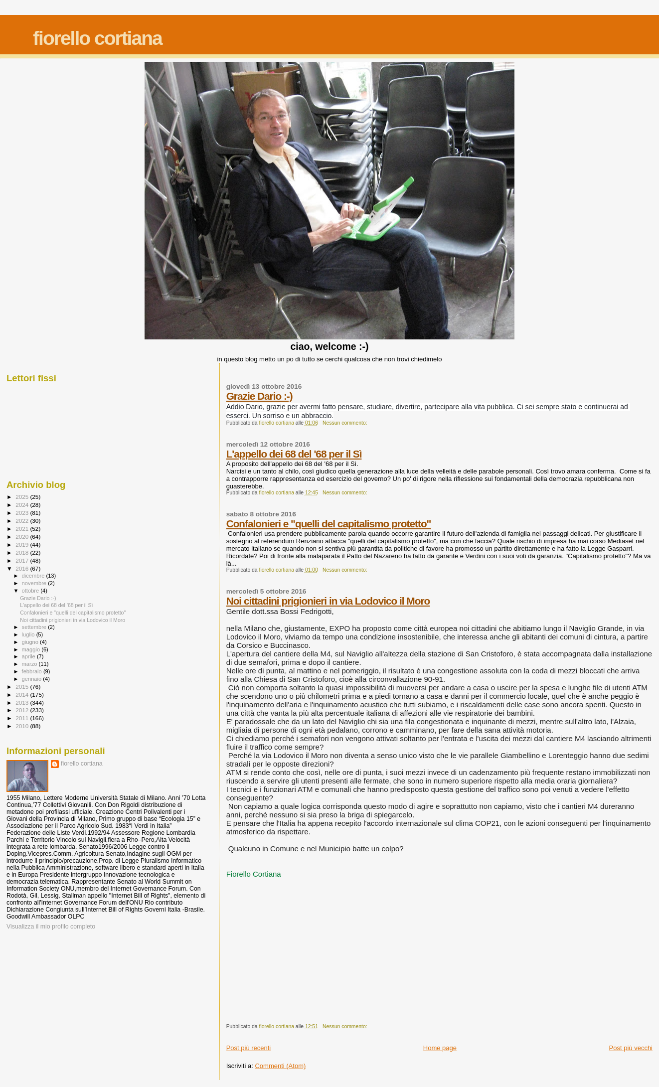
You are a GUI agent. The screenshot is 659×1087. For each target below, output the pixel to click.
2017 (22, 560)
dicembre (34, 576)
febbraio (32, 671)
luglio (29, 634)
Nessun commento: (345, 423)
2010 (22, 726)
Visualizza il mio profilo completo (50, 926)
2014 (22, 694)
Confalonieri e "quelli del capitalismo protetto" (328, 523)
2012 (22, 710)
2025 (22, 496)
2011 (22, 718)
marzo (30, 664)
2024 (22, 504)
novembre (35, 583)
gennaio (32, 679)
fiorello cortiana (97, 38)
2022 (22, 520)
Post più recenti (248, 1048)
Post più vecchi (631, 1048)
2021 (22, 528)
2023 (22, 512)
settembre (35, 627)
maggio (32, 649)
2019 (22, 544)
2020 (22, 536)
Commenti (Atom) (280, 1066)
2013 (22, 702)
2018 (22, 552)
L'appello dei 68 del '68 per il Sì (294, 454)
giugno (31, 642)
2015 (22, 686)
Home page (440, 1048)
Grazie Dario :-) (259, 396)
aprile (29, 656)
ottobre (31, 591)
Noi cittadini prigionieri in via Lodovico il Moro (328, 601)
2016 (22, 568)
